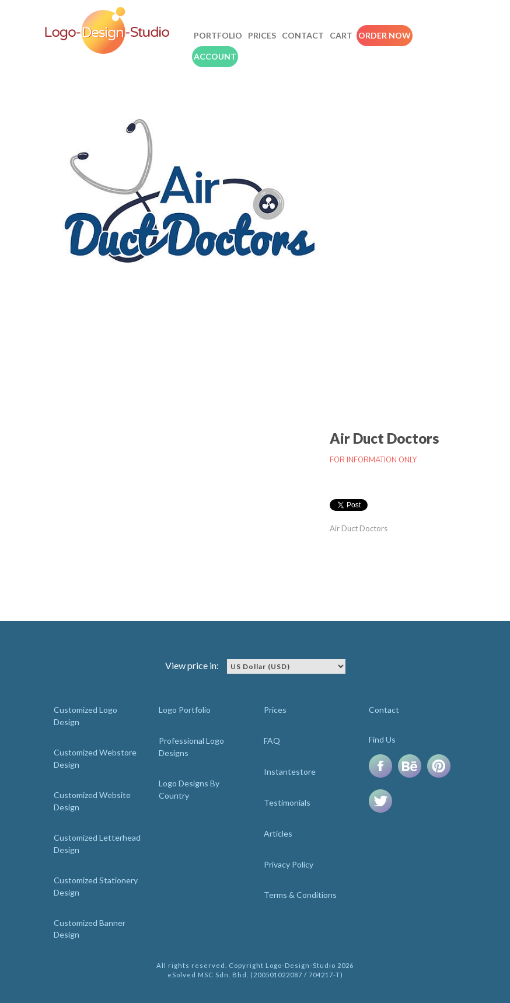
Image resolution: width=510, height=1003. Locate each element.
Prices (262, 35)
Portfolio (218, 35)
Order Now (384, 35)
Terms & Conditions (300, 895)
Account (215, 56)
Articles (278, 833)
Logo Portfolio (185, 710)
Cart (341, 35)
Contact (303, 35)
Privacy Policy (288, 864)
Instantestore (290, 771)
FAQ (272, 741)
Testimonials (287, 802)
